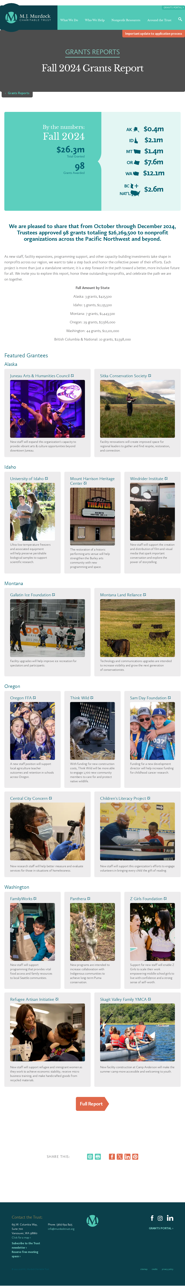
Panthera (80, 898)
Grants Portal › (161, 1228)
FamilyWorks (23, 898)
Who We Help (95, 20)
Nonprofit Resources (125, 20)
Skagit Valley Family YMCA (125, 999)
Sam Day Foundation (150, 697)
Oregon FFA (23, 697)
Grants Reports (18, 93)
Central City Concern (31, 798)
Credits (155, 1269)
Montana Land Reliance (123, 594)
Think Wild (81, 697)
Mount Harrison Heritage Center (92, 481)
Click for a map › (21, 1238)
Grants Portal (174, 7)
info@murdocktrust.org (61, 1229)
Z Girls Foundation (148, 898)
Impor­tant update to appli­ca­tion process (153, 34)
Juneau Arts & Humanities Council (42, 375)
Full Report (91, 1104)
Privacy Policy (167, 1269)
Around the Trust (159, 20)
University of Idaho (29, 478)
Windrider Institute (148, 478)
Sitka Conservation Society (125, 375)
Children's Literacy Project (125, 798)
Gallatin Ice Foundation (32, 594)
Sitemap (143, 1269)
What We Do (69, 20)
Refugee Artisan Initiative (34, 999)
